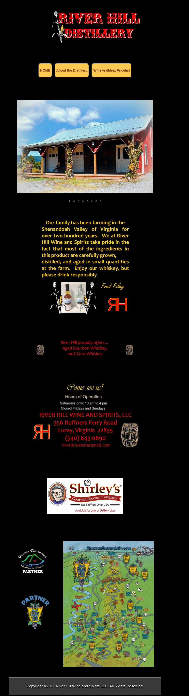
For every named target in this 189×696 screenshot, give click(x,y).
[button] (149, 146)
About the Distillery (72, 70)
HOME (45, 70)
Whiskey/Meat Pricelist (111, 70)
